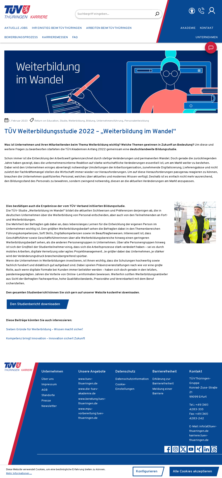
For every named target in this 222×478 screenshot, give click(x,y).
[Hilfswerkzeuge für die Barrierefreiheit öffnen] (191, 10)
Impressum (49, 384)
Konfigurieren (146, 471)
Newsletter (49, 406)
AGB (44, 390)
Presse (46, 400)
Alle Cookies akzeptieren (192, 471)
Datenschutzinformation (132, 379)
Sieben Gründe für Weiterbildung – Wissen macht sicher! (45, 329)
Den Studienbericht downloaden (36, 304)
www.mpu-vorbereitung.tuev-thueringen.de (91, 413)
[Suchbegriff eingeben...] (113, 14)
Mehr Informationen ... (19, 473)
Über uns (47, 379)
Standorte (48, 395)
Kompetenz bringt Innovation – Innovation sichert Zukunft (45, 338)
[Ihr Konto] (212, 10)
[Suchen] (157, 14)
